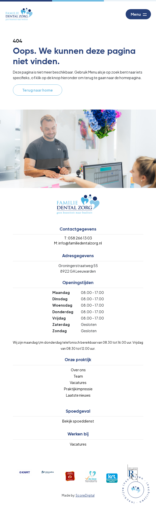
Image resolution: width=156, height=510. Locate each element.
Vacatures (78, 382)
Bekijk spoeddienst (78, 421)
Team (78, 376)
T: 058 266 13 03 (78, 238)
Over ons (78, 369)
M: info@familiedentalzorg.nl (78, 243)
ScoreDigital (85, 495)
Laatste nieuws (78, 395)
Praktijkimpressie (78, 388)
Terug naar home (37, 90)
